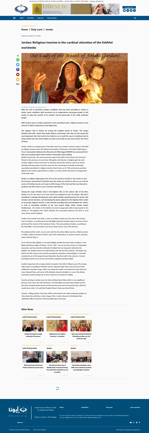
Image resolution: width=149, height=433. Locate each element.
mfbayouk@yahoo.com (94, 417)
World (21, 18)
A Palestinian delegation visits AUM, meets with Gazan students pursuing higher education (81, 367)
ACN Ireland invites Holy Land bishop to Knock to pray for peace (33, 366)
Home (24, 29)
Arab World (30, 18)
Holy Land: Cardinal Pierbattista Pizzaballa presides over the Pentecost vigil (81, 336)
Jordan (49, 29)
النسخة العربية (129, 7)
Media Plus (136, 429)
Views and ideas (52, 18)
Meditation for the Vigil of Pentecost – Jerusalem (57, 335)
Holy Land (40, 18)
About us (20, 422)
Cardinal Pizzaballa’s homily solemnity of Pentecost (33, 335)
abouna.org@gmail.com (67, 417)
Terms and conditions (39, 430)
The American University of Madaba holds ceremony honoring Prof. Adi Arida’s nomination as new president (57, 368)
